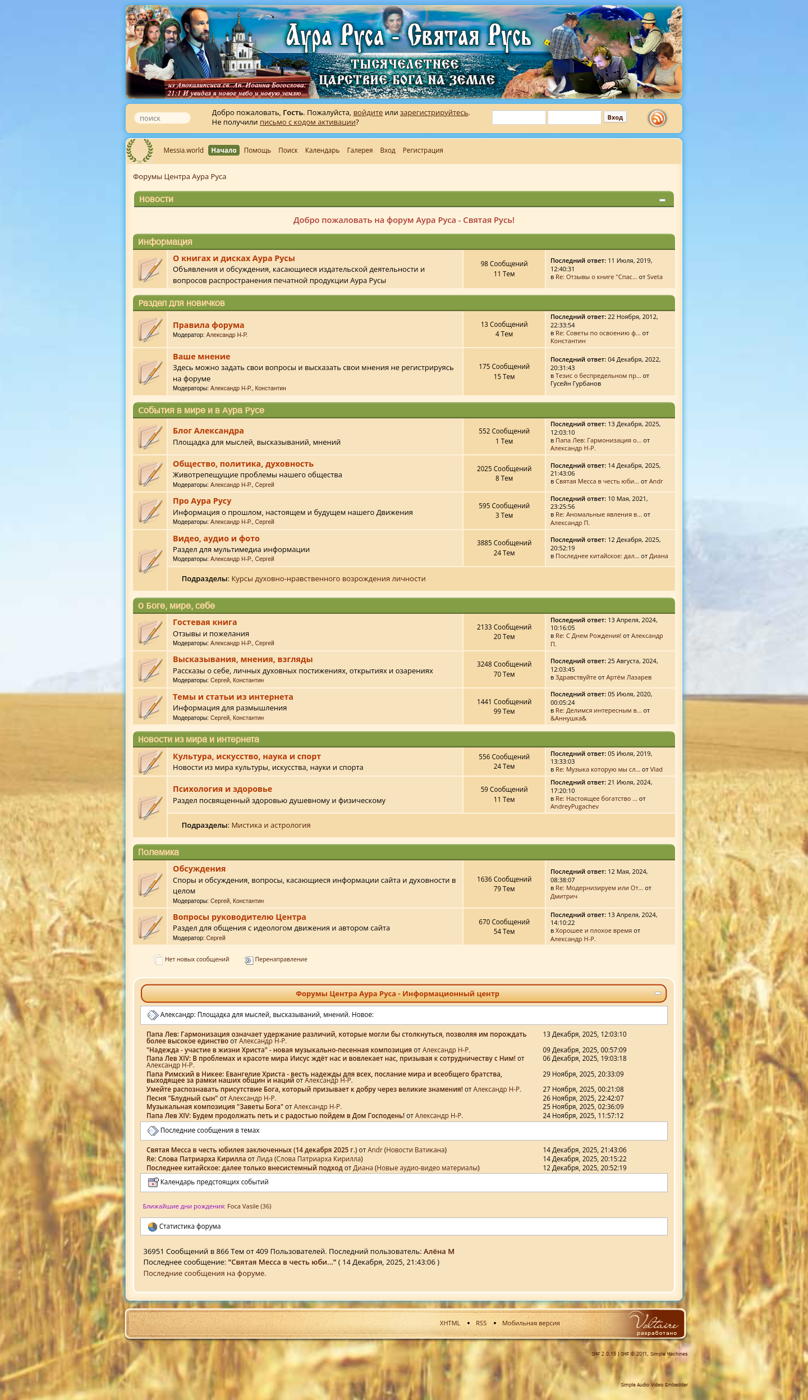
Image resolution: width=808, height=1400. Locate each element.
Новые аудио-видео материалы (427, 1167)
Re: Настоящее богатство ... (596, 798)
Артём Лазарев (629, 677)
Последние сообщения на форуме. (205, 1273)
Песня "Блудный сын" (182, 1097)
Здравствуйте (576, 677)
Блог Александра (208, 430)
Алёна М (439, 1251)
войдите (368, 112)
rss (660, 118)
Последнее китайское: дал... (597, 555)
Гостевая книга (205, 622)
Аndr (656, 481)
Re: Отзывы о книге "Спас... (596, 276)
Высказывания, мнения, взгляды (243, 659)
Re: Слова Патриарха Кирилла (196, 1158)
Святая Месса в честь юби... (597, 481)
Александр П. (570, 522)
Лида (264, 1158)
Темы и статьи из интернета (233, 696)
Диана (658, 555)
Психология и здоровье (222, 788)
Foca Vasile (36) (249, 1206)
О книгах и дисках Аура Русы (234, 258)
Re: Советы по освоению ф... (598, 333)
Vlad (656, 769)
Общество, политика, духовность (243, 463)
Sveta (655, 276)
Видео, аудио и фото (216, 538)
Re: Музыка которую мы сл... (598, 769)
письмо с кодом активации (308, 122)
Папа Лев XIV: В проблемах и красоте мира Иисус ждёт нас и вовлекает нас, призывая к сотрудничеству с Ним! (331, 1058)
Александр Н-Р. (227, 335)
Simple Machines (669, 1354)
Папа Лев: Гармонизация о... (598, 440)
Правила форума (209, 325)
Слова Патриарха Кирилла (318, 1158)
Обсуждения (199, 868)
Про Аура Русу (202, 500)
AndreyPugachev (574, 806)
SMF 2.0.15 (603, 1354)
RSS (481, 1323)
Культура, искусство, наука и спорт (247, 756)
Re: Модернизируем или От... (599, 887)
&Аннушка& (568, 718)
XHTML (450, 1323)
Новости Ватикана (415, 1149)
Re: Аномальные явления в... (599, 514)
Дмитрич (563, 896)
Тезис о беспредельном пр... (598, 375)
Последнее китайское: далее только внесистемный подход (244, 1167)
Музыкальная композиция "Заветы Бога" (214, 1106)
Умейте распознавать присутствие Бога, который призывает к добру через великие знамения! (304, 1088)
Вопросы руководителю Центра (239, 916)
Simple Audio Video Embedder (654, 1384)
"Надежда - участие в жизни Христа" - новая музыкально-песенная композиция (279, 1049)
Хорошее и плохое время (594, 930)
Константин (568, 340)
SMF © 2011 (634, 1354)
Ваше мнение (201, 356)
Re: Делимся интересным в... (598, 710)
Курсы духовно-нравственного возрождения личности (328, 578)
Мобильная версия (531, 1323)
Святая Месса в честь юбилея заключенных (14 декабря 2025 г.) (251, 1149)
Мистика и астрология (270, 825)
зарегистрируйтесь (434, 112)
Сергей (264, 485)
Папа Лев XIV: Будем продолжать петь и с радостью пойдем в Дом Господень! (275, 1115)
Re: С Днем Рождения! (588, 635)
